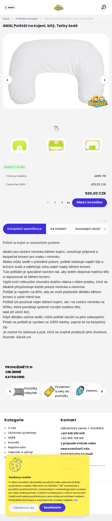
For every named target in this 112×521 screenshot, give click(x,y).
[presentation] (7, 79)
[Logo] (58, 7)
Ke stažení (58, 229)
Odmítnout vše (23, 508)
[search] (103, 7)
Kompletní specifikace (24, 229)
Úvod (6, 18)
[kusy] (55, 203)
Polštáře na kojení (27, 18)
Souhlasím (52, 507)
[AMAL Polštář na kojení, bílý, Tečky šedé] (56, 71)
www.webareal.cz (71, 517)
